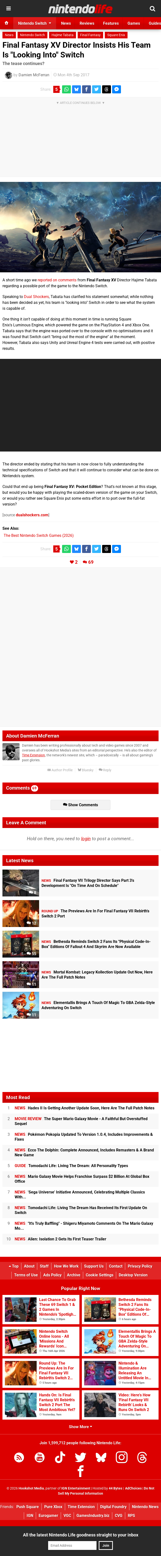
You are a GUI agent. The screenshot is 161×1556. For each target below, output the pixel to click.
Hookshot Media (31, 1488)
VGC (67, 1515)
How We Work (66, 1266)
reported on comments (57, 280)
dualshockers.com (32, 515)
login (86, 838)
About (29, 1266)
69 (91, 562)
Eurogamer (48, 1515)
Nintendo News (145, 1506)
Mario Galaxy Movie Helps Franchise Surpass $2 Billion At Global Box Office (82, 1179)
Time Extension (33, 755)
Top (14, 1266)
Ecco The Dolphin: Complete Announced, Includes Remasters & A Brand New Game (84, 1152)
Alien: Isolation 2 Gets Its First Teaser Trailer (60, 1239)
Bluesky (86, 770)
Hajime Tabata (63, 35)
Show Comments (80, 805)
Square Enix (116, 35)
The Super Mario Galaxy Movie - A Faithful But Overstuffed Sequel (81, 1121)
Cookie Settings (99, 1275)
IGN (30, 1515)
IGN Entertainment (75, 1488)
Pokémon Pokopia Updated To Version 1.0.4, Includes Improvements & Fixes (84, 1137)
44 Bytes (115, 1488)
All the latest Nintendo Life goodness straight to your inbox (80, 1534)
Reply (105, 770)
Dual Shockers (36, 296)
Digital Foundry (113, 1506)
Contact (115, 1266)
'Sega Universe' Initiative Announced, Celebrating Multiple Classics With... (80, 1194)
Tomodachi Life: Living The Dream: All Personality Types (71, 1165)
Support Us (94, 1266)
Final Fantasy (90, 35)
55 (31, 953)
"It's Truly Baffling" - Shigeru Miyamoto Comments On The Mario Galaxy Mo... (84, 1226)
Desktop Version (133, 1275)
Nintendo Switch (32, 35)
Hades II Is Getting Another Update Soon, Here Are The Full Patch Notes (84, 1108)
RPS (131, 1515)
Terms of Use (26, 1275)
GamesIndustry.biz (92, 1515)
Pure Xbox (53, 1506)
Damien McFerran (34, 75)
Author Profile (60, 770)
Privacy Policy (140, 1266)
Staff (44, 1266)
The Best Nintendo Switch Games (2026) (39, 535)
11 (31, 984)
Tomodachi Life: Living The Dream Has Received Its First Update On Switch (81, 1210)
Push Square (27, 1506)
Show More (80, 1426)
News (9, 35)
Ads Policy (52, 1275)
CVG (118, 1515)
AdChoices (133, 1488)
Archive (73, 1275)
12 (31, 923)
